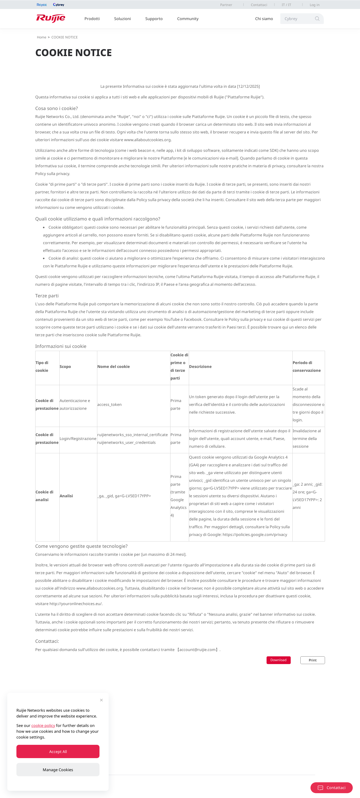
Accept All (58, 751)
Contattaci (259, 4)
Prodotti (92, 18)
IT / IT (286, 4)
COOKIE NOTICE (64, 37)
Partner (226, 4)
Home (41, 37)
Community (187, 18)
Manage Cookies (58, 769)
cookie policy (43, 725)
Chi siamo (264, 18)
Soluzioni (122, 18)
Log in (315, 4)
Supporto (154, 18)
